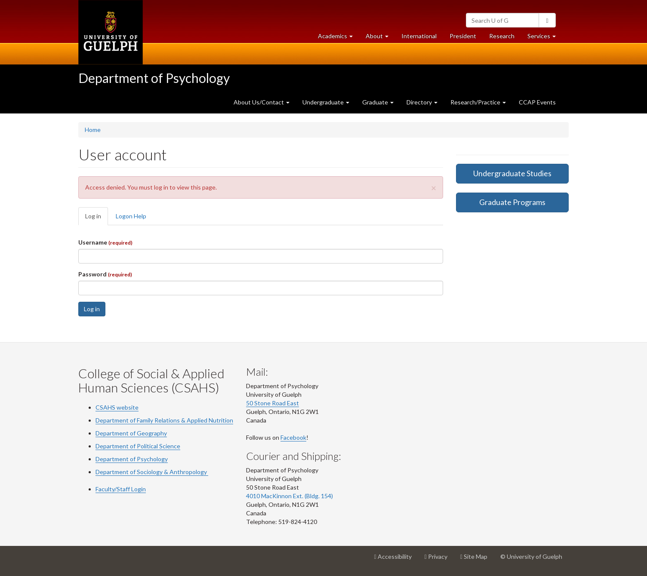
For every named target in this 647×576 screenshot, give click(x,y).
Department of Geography (131, 433)
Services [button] (544, 38)
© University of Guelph (531, 556)
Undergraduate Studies (512, 173)
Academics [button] (338, 38)
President (463, 36)
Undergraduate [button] (325, 102)
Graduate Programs (512, 202)
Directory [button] (422, 102)
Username (105, 242)
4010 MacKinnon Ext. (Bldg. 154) (289, 495)
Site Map (477, 559)
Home (93, 129)
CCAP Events (537, 102)
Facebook (293, 437)
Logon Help (131, 216)
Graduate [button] (378, 102)
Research (505, 38)
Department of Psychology (154, 78)
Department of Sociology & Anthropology (152, 471)
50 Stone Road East (272, 403)
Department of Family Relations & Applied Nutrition (164, 420)
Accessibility (396, 559)
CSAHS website (117, 407)
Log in (96, 218)
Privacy (439, 559)
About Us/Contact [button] (262, 102)
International (419, 36)
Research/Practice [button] (478, 102)
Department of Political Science (138, 446)
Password (105, 274)
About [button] (380, 38)
